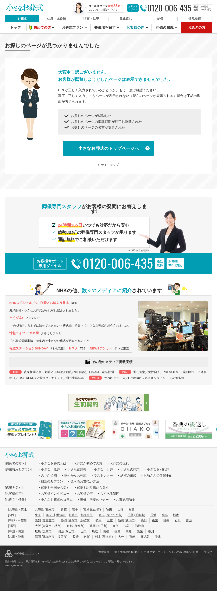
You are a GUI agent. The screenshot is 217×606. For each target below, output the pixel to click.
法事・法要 (91, 19)
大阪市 (47, 525)
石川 (178, 520)
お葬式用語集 (125, 499)
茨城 (153, 515)
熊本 (98, 536)
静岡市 (72, 520)
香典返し (125, 19)
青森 (64, 509)
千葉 (131, 515)
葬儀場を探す (105, 27)
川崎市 (73, 515)
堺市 (57, 525)
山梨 (155, 520)
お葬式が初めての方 (88, 463)
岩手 (75, 509)
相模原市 (86, 515)
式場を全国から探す (55, 487)
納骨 (160, 19)
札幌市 (50, 509)
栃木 (176, 515)
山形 (120, 509)
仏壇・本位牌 (56, 19)
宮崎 (132, 536)
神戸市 (101, 525)
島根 (106, 531)
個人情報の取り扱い (126, 552)
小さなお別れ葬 (158, 469)
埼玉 (102, 515)
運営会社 (103, 552)
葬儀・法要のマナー (94, 499)
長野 (144, 520)
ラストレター (103, 475)
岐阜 (99, 520)
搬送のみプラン (52, 481)
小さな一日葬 (103, 469)
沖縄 (158, 536)
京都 (70, 525)
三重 (110, 520)
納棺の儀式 (128, 475)
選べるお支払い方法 (85, 481)
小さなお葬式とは (53, 463)
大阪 (38, 525)
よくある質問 (109, 493)
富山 (189, 520)
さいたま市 (113, 515)
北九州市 (48, 536)
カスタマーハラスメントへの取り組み (167, 552)
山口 (84, 531)
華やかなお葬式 (75, 475)
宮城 (86, 509)
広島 (38, 531)
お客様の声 (136, 27)
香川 (151, 531)
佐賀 (87, 536)
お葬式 (22, 19)
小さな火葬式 (129, 469)
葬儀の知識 (165, 27)
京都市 (78, 525)
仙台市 (95, 509)
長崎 (76, 536)
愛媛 (140, 531)
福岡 (38, 536)
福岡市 (61, 536)
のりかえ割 (49, 475)
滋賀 (127, 525)
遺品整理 (194, 19)
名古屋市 (48, 520)
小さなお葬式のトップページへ (108, 148)
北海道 (39, 509)
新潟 (121, 520)
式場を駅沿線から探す (93, 487)
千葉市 (139, 515)
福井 (166, 520)
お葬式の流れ (119, 463)
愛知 (38, 520)
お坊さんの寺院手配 (158, 475)
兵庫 (93, 525)
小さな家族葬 (76, 469)
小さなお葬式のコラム (57, 499)
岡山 (61, 531)
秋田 (109, 509)
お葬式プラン (73, 27)
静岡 (64, 520)
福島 (132, 509)
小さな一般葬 (50, 469)
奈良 (115, 525)
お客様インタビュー (55, 493)
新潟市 (130, 520)
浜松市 (84, 520)
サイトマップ (110, 165)
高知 (129, 531)
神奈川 (50, 515)
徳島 (117, 531)
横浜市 (61, 515)
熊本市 (107, 536)
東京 (38, 515)
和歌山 (139, 525)
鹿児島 (144, 536)
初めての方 (42, 27)
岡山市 (69, 531)
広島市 (47, 531)
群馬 (165, 515)
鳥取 (95, 531)
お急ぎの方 (197, 27)
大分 (121, 536)
